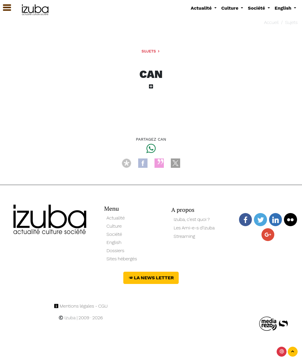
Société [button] (257, 8)
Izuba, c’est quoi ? (192, 219)
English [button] (284, 8)
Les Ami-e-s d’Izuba (194, 228)
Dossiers (115, 250)
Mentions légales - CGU (81, 306)
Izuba (67, 317)
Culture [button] (230, 8)
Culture (114, 226)
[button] (4, 8)
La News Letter (151, 277)
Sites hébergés (121, 258)
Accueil (271, 22)
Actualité (115, 218)
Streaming (184, 236)
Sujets (291, 22)
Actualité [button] (202, 8)
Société (114, 234)
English (113, 242)
